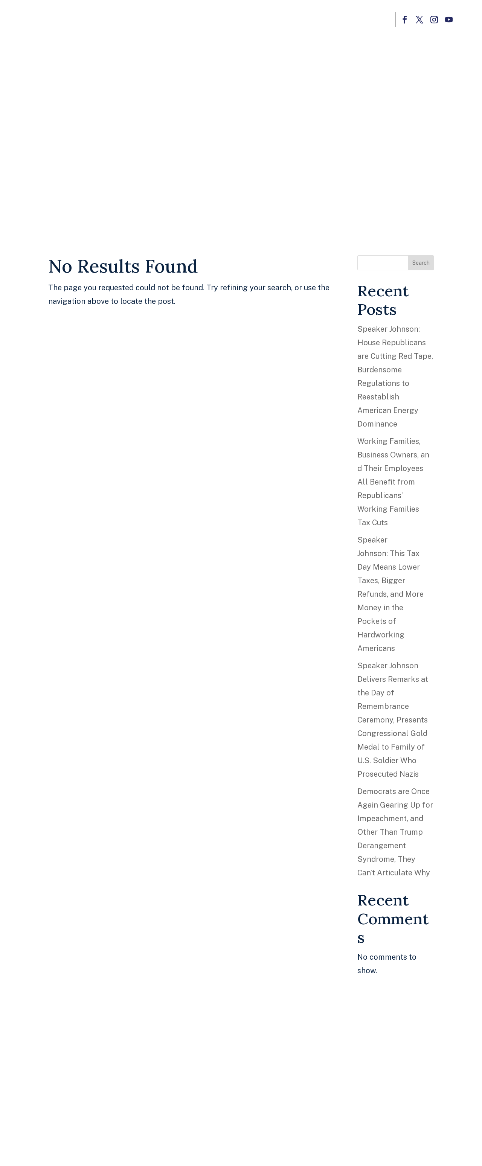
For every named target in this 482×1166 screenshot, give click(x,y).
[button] (404, 19)
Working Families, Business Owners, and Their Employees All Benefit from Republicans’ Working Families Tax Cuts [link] (393, 482)
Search (421, 263)
